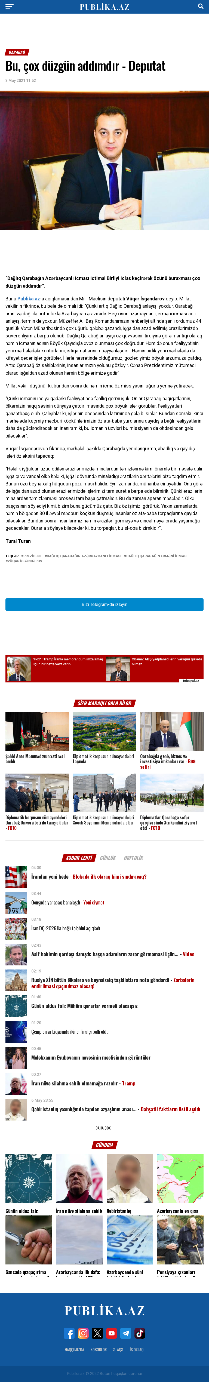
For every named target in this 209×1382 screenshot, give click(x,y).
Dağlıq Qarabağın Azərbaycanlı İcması (84, 556)
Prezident (32, 556)
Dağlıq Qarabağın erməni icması (157, 556)
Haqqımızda (74, 1349)
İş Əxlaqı (137, 1349)
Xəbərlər (99, 1349)
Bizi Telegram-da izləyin (104, 604)
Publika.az (28, 298)
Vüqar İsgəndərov (25, 561)
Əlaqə (118, 1349)
